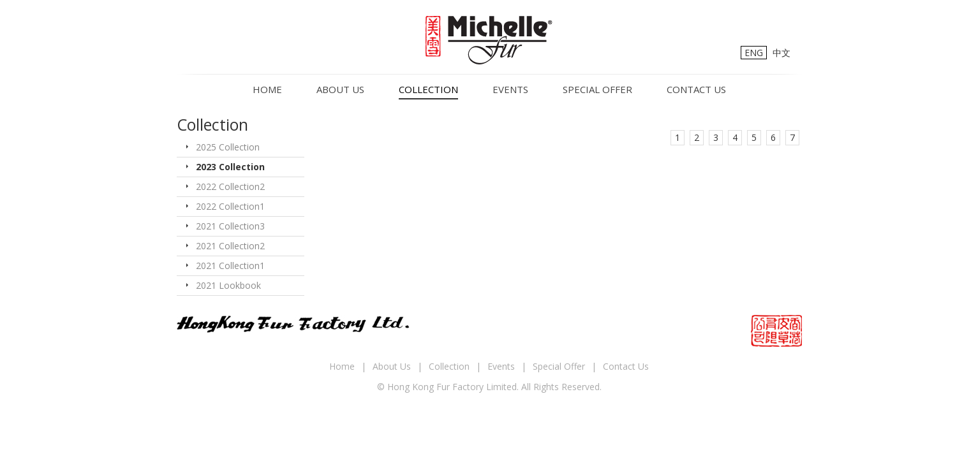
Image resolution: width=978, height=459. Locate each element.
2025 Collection (228, 147)
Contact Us (696, 89)
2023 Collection (230, 167)
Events (510, 89)
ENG (754, 53)
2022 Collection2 (230, 186)
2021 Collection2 (230, 246)
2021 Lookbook (228, 285)
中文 (781, 53)
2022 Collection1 (230, 206)
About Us (340, 89)
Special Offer (597, 89)
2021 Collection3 (230, 226)
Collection (428, 89)
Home (267, 89)
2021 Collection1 (230, 265)
